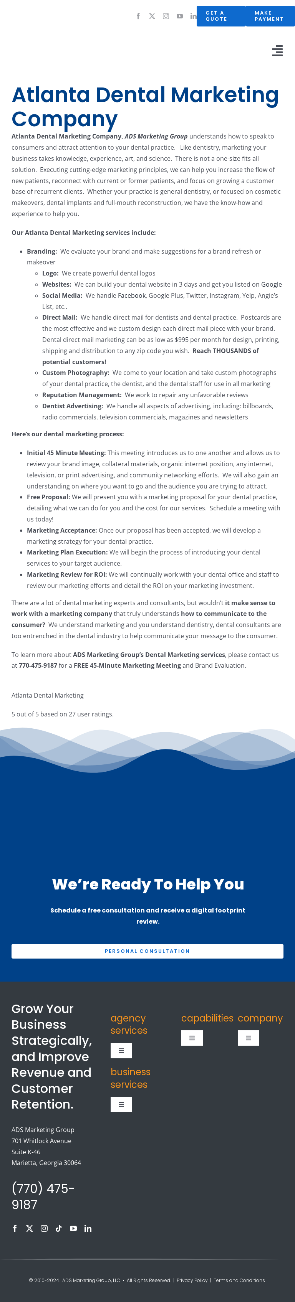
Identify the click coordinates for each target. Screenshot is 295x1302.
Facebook (132, 295)
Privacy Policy (192, 1280)
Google (271, 284)
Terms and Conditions (240, 1280)
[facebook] (138, 16)
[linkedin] (194, 16)
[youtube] (180, 16)
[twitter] (152, 16)
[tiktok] (58, 1228)
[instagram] (166, 16)
